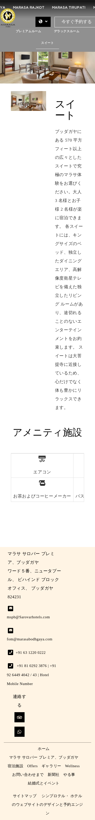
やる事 (69, 775)
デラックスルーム (67, 31)
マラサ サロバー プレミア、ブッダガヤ (44, 757)
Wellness (72, 766)
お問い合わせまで (28, 775)
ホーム (44, 749)
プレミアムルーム (28, 31)
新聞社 (54, 775)
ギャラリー (51, 766)
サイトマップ (25, 796)
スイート (47, 43)
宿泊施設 (15, 766)
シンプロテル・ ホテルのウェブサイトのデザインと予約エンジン (47, 804)
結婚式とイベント (44, 783)
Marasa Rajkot (28, 7)
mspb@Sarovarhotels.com (28, 617)
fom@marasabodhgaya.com (29, 639)
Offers (32, 766)
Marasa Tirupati (69, 7)
